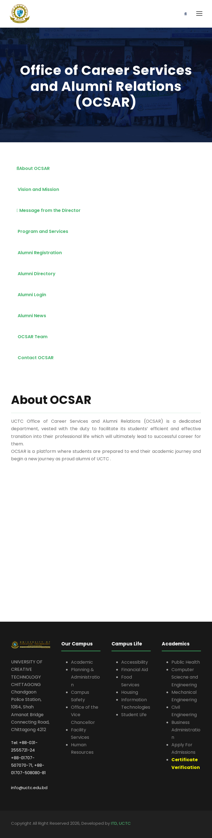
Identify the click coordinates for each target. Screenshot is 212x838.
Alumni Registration (39, 252)
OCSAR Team (32, 336)
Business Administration (185, 729)
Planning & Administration (85, 677)
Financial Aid (134, 669)
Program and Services (42, 231)
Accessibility (134, 662)
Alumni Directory (36, 273)
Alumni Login (31, 294)
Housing (129, 692)
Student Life (134, 714)
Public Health (185, 662)
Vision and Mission (38, 189)
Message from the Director (49, 210)
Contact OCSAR (35, 357)
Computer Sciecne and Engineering (184, 677)
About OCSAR (33, 168)
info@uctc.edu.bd (29, 787)
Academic (82, 662)
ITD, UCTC (121, 823)
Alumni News (31, 315)
